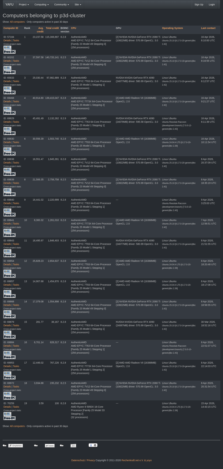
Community (61, 4)
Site (78, 4)
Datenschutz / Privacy (83, 460)
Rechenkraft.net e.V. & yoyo (137, 460)
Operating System (172, 28)
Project (24, 4)
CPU (73, 28)
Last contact (208, 28)
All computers (17, 21)
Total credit (52, 28)
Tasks (16, 40)
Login (212, 4)
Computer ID (10, 28)
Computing (41, 4)
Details (7, 40)
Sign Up (199, 4)
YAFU (9, 4)
